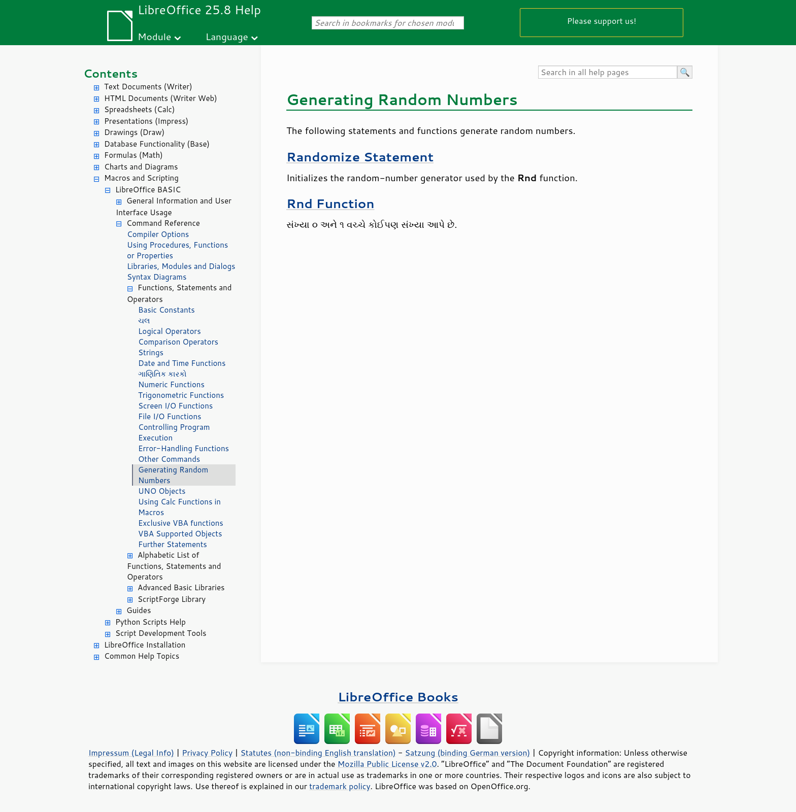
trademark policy (339, 786)
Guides (138, 610)
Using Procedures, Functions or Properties (177, 250)
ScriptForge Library (172, 599)
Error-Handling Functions (183, 448)
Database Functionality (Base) (157, 144)
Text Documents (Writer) (148, 86)
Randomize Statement (360, 156)
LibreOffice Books (398, 696)
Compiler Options (158, 234)
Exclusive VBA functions (180, 523)
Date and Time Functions (181, 363)
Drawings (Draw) (134, 132)
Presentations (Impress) (146, 121)
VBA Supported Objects (180, 533)
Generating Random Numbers (173, 475)
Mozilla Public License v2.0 (387, 763)
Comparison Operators (178, 341)
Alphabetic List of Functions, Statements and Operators (174, 566)
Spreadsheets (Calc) (139, 109)
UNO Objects (162, 491)
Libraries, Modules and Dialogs (181, 266)
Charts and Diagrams (141, 166)
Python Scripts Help (150, 622)
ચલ (144, 320)
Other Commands (169, 459)
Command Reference (163, 223)
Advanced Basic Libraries (181, 587)
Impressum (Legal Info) (131, 752)
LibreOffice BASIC (148, 189)
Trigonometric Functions (181, 395)
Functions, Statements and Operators (179, 293)
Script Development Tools (161, 633)
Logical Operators (169, 331)
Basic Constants (166, 309)
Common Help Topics (141, 656)
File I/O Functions (170, 416)
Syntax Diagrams (157, 277)
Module (154, 36)
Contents (110, 73)
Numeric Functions (171, 384)
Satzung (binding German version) (467, 752)
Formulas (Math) (133, 155)
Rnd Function (330, 203)
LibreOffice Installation (144, 644)
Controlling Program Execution (174, 432)
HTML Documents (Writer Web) (160, 98)
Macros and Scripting (141, 178)
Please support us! (602, 20)
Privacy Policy (207, 752)
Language (227, 36)
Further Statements (172, 544)
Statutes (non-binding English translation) (317, 752)
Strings (150, 352)
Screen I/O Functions (175, 405)
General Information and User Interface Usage (173, 206)
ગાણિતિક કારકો (162, 373)
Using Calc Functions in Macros (179, 507)
